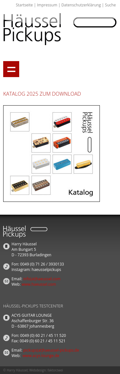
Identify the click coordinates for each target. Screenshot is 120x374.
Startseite (24, 5)
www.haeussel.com (38, 284)
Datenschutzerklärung (81, 5)
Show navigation (11, 69)
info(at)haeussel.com (41, 279)
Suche (110, 5)
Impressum (47, 5)
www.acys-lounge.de (41, 355)
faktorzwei (55, 370)
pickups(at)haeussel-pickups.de (51, 350)
